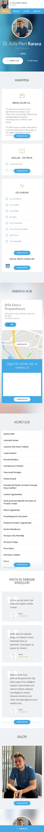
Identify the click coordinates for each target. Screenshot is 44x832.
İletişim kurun (32, 61)
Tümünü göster (22, 253)
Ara (10, 325)
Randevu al (22, 829)
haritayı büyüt (22, 344)
